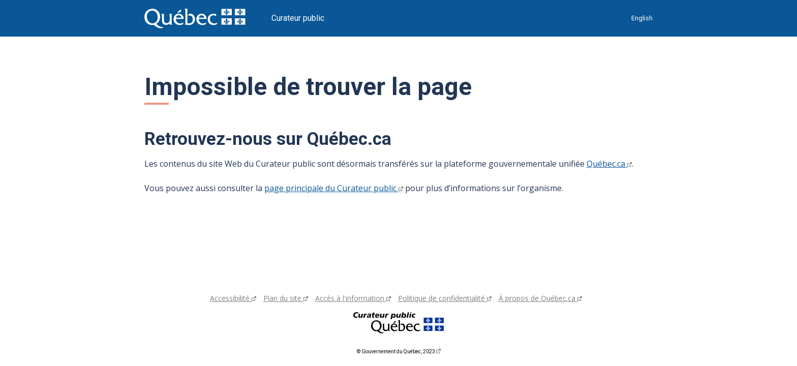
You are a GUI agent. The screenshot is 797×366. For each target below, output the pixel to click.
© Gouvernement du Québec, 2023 (399, 351)
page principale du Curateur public (333, 188)
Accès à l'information (353, 298)
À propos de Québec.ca (540, 298)
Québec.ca (609, 163)
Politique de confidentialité (445, 298)
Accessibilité (233, 298)
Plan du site (285, 298)
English (642, 18)
